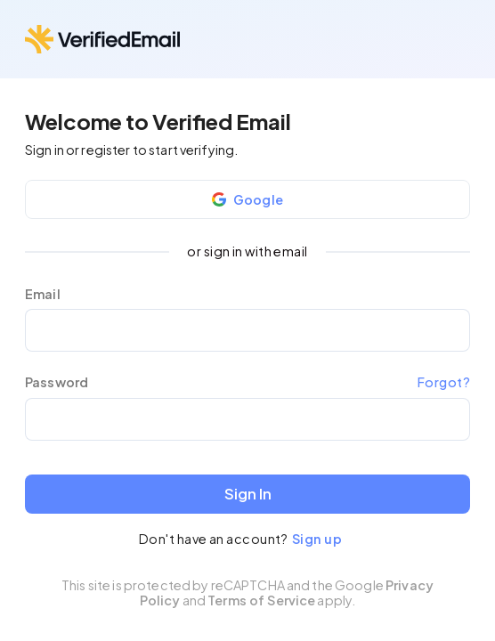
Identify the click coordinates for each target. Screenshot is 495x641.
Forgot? (444, 382)
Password (56, 382)
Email (43, 294)
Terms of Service (261, 600)
